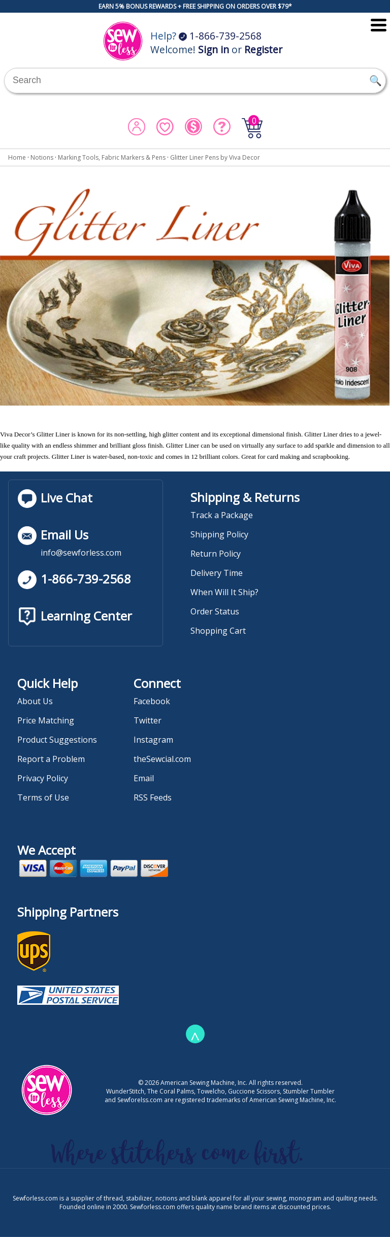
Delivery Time (216, 572)
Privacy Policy (42, 778)
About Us (35, 701)
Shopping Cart (218, 630)
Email (144, 778)
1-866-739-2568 (220, 36)
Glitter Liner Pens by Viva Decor (215, 157)
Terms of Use (43, 797)
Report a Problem (51, 759)
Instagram (153, 739)
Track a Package (221, 515)
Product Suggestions (57, 739)
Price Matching (45, 720)
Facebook (152, 701)
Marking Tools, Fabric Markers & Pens (112, 157)
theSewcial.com (162, 759)
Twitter (147, 720)
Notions (41, 157)
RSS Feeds (153, 797)
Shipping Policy (219, 534)
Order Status (214, 611)
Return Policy (215, 553)
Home (17, 157)
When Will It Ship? (224, 592)
